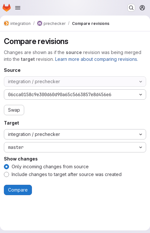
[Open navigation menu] (18, 8)
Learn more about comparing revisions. (96, 59)
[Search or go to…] (131, 8)
